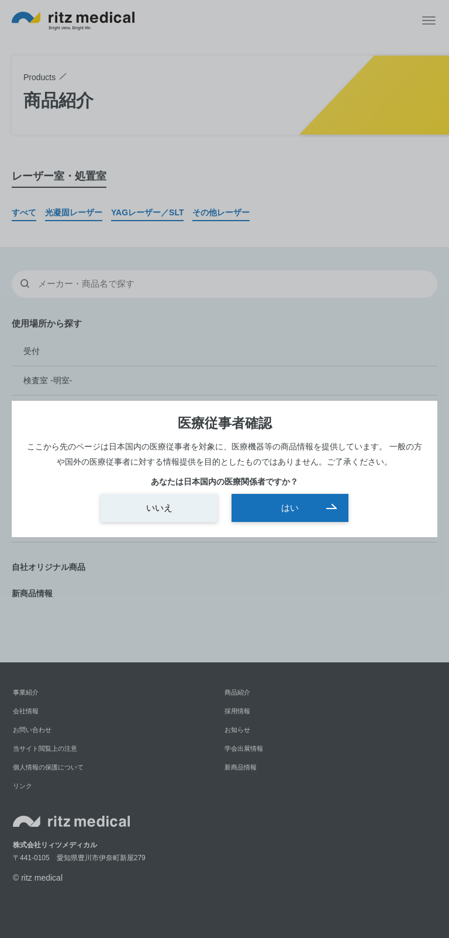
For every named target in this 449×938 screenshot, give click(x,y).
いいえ (159, 508)
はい (290, 508)
